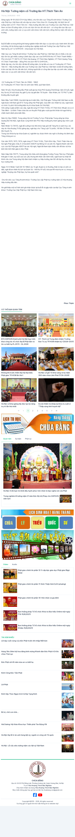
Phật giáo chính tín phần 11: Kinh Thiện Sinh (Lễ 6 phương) (42, 584)
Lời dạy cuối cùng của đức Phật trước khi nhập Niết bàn (24, 641)
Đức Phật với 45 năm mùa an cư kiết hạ (17, 662)
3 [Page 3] (37, 411)
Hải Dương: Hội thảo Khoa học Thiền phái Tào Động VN (24, 724)
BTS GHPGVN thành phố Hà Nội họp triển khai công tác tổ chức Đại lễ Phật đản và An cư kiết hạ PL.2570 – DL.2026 (18, 341)
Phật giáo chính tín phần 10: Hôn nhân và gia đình (38, 598)
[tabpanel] (37, 474)
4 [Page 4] (42, 411)
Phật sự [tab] (28, 439)
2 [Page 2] (32, 411)
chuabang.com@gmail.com (52, 790)
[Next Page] (52, 411)
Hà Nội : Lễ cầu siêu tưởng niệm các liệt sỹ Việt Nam (22, 746)
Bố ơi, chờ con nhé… (10, 712)
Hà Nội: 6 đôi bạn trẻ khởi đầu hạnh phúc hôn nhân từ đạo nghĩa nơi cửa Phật (35, 491)
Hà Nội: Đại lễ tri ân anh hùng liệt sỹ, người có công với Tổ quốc (27, 735)
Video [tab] (5, 564)
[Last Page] (56, 411)
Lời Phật (4, 684)
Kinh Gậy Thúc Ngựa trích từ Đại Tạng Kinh (19, 694)
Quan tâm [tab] (7, 439)
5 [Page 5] (46, 411)
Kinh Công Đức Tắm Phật (11, 673)
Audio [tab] (14, 564)
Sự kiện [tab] (18, 439)
